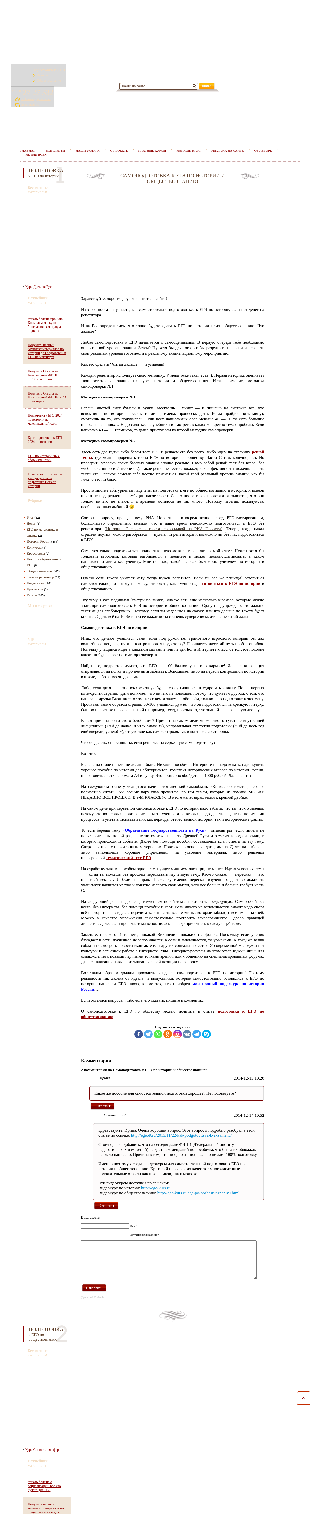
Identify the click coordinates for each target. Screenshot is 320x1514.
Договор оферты (27, 1473)
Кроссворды (36, 528)
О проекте (119, 125)
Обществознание (54, 79)
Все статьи (53, 1504)
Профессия (35, 563)
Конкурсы (34, 522)
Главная (24, 1504)
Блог (30, 492)
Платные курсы (152, 125)
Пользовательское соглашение (36, 1466)
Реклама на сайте (227, 125)
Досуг (31, 498)
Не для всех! (37, 129)
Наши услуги (88, 125)
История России (39, 516)
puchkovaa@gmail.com (272, 75)
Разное (32, 569)
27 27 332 (272, 69)
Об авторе (263, 125)
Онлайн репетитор (40, 552)
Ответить (108, 1152)
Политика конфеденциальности (37, 1459)
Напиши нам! (189, 125)
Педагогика (35, 557)
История (48, 73)
